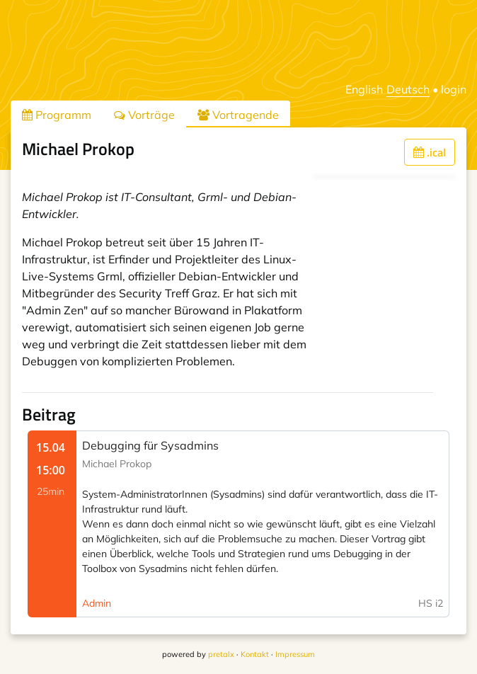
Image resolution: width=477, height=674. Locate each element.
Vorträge (144, 115)
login (453, 89)
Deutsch (408, 89)
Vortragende (238, 115)
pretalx (221, 654)
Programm (56, 115)
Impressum (295, 654)
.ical (429, 152)
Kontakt (255, 654)
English (364, 89)
